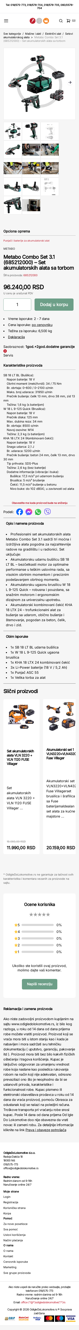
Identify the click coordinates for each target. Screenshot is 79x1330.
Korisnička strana (14, 1212)
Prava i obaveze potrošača (45, 1134)
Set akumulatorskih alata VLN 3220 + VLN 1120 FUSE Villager (20, 761)
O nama (8, 1255)
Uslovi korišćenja (14, 1239)
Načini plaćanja (13, 1244)
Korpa (7, 1217)
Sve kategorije (12, 33)
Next (70, 85)
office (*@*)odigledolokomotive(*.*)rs (43, 1306)
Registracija (10, 1206)
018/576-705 (51, 5)
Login (7, 1201)
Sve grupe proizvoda (17, 1277)
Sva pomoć (10, 1233)
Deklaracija (16, 341)
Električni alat (53, 33)
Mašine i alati (33, 33)
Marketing (9, 1271)
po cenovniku (42, 329)
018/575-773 (18, 5)
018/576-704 (35, 5)
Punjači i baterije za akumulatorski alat (26, 244)
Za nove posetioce (15, 1228)
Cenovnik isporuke (15, 1266)
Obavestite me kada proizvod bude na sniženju (39, 507)
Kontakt (8, 1260)
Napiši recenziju (39, 988)
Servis (8, 359)
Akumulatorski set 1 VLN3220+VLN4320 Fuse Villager (61, 758)
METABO (9, 253)
